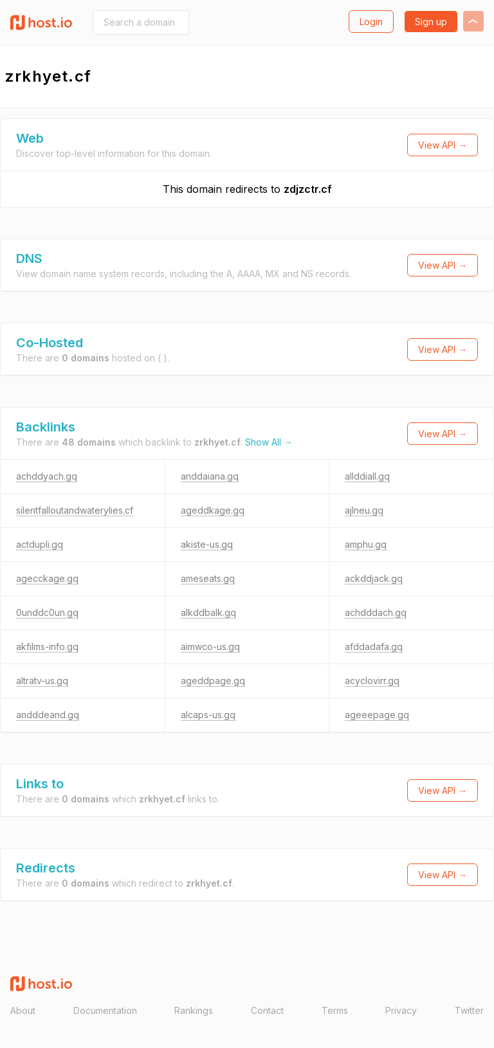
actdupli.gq (39, 544)
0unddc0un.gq (47, 612)
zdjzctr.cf (308, 189)
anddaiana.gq (210, 476)
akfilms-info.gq (47, 646)
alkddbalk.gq (208, 612)
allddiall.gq (367, 476)
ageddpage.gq (213, 680)
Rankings (193, 1010)
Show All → (269, 442)
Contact (267, 1010)
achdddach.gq (376, 612)
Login (371, 21)
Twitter (469, 1010)
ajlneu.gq (364, 510)
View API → (442, 145)
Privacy (401, 1010)
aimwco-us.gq (210, 646)
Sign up (431, 21)
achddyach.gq (46, 476)
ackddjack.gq (374, 578)
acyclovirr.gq (372, 680)
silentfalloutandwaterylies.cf (74, 510)
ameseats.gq (208, 578)
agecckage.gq (47, 578)
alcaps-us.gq (208, 714)
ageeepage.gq (377, 714)
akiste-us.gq (207, 544)
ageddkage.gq (212, 510)
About (22, 1010)
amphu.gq (366, 544)
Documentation (105, 1010)
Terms (335, 1010)
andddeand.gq (47, 714)
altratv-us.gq (42, 680)
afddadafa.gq (374, 646)
